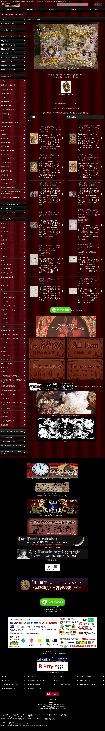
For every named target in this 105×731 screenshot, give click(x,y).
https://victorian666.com (25, 717)
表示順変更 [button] (71, 117)
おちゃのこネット (49, 729)
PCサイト (53, 694)
